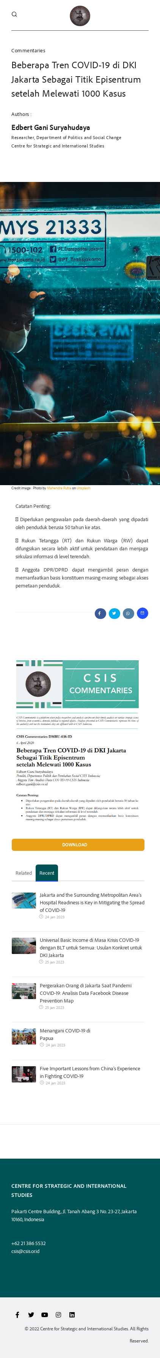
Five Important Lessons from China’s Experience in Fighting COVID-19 (90, 1072)
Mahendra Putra (59, 488)
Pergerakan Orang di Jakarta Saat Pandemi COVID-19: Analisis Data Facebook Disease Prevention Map (86, 993)
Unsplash (83, 488)
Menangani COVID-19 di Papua (65, 1034)
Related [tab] (24, 872)
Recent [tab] (46, 872)
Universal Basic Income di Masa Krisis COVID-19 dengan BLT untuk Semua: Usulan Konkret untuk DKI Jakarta (91, 947)
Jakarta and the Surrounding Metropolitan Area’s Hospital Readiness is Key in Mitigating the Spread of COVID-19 (92, 902)
